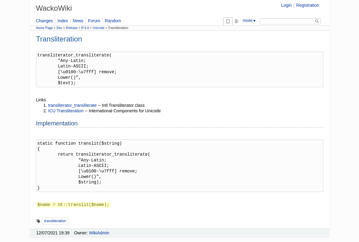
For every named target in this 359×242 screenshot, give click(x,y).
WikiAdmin (99, 232)
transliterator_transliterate (72, 105)
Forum (94, 20)
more (249, 20)
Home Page (44, 28)
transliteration (55, 221)
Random (113, 20)
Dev (59, 28)
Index (63, 20)
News (78, 20)
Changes (44, 20)
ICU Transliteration (66, 110)
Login (286, 5)
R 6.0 (85, 28)
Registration (307, 5)
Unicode (98, 28)
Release (72, 28)
